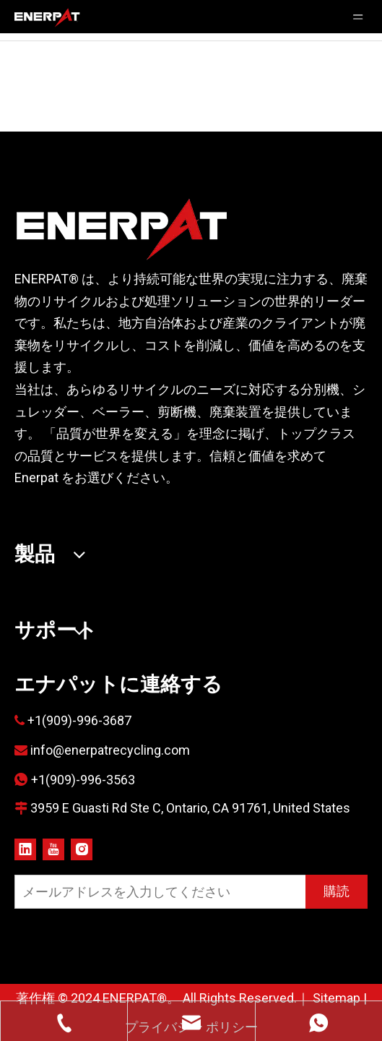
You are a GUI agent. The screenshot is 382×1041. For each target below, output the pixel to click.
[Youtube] (53, 849)
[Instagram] (81, 849)
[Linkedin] (25, 849)
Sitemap (336, 998)
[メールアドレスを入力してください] (157, 891)
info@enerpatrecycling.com (110, 750)
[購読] (336, 892)
